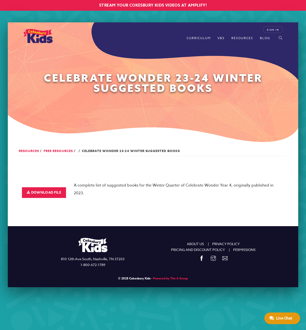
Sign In (273, 29)
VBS (221, 38)
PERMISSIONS (244, 249)
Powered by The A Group (170, 278)
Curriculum (199, 38)
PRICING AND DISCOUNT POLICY (198, 249)
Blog (265, 38)
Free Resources (58, 151)
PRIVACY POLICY (226, 243)
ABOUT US (195, 243)
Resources (242, 38)
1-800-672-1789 (92, 264)
